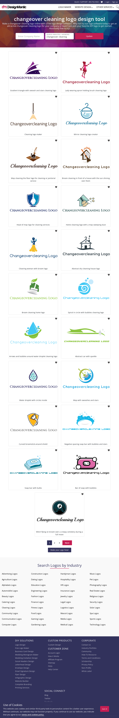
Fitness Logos (37, 607)
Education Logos (38, 584)
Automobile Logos (10, 590)
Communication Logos (12, 618)
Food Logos (36, 612)
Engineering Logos (39, 590)
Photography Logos (98, 584)
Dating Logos (37, 579)
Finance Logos (37, 601)
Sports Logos (95, 618)
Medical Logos (67, 624)
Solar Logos (95, 607)
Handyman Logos (68, 573)
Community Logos (10, 612)
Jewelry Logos (67, 596)
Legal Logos (66, 601)
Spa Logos (94, 612)
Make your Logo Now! (59, 549)
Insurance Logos (68, 590)
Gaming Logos (37, 618)
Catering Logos (8, 601)
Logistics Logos (67, 607)
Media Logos (66, 618)
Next (67, 542)
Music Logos (95, 573)
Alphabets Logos (9, 584)
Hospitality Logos (68, 579)
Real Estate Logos (97, 590)
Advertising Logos (9, 573)
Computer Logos (9, 624)
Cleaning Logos (8, 607)
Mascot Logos (66, 612)
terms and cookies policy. (33, 714)
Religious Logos (96, 596)
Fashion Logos (37, 596)
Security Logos (96, 601)
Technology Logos (98, 624)
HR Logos (65, 584)
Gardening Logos (38, 624)
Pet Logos (94, 579)
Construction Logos (39, 573)
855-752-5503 (94, 2)
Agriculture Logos (9, 579)
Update (89, 36)
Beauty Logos (8, 596)
